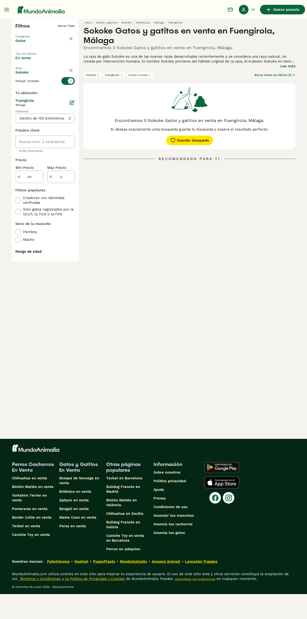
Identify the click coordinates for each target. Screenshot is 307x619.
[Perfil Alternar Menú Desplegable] (247, 9)
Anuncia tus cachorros (173, 549)
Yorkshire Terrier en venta (29, 522)
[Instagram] (228, 522)
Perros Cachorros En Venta (33, 492)
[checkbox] (18, 117)
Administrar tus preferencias (194, 604)
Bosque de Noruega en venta (79, 505)
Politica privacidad (170, 506)
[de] (29, 287)
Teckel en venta (26, 551)
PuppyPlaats (104, 586)
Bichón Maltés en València (121, 527)
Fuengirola (114, 75)
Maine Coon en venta (77, 542)
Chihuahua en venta (29, 503)
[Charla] (230, 9)
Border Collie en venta (32, 542)
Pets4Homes (58, 586)
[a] (61, 287)
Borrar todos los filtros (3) (274, 75)
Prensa (160, 523)
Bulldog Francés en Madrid (123, 514)
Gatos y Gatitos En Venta (78, 492)
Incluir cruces (139, 75)
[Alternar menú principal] (7, 9)
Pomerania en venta (29, 534)
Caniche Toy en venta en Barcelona (125, 562)
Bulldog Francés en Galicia (123, 549)
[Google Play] (221, 492)
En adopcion (56, 62)
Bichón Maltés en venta (32, 512)
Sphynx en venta (74, 525)
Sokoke (93, 75)
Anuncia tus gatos (169, 558)
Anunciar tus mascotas (174, 540)
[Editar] (72, 212)
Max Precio (56, 278)
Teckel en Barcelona (124, 503)
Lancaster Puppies (201, 586)
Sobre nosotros (167, 497)
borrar (70, 84)
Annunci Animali (166, 586)
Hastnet (81, 586)
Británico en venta (75, 516)
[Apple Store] (222, 507)
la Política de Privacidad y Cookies (94, 604)
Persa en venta (72, 551)
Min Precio (25, 278)
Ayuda (159, 514)
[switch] (45, 93)
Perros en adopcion (123, 574)
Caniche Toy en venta (31, 559)
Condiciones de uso (171, 532)
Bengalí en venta (74, 534)
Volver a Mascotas (29, 33)
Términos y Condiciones (39, 604)
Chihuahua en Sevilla (124, 538)
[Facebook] (215, 522)
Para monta (29, 73)
